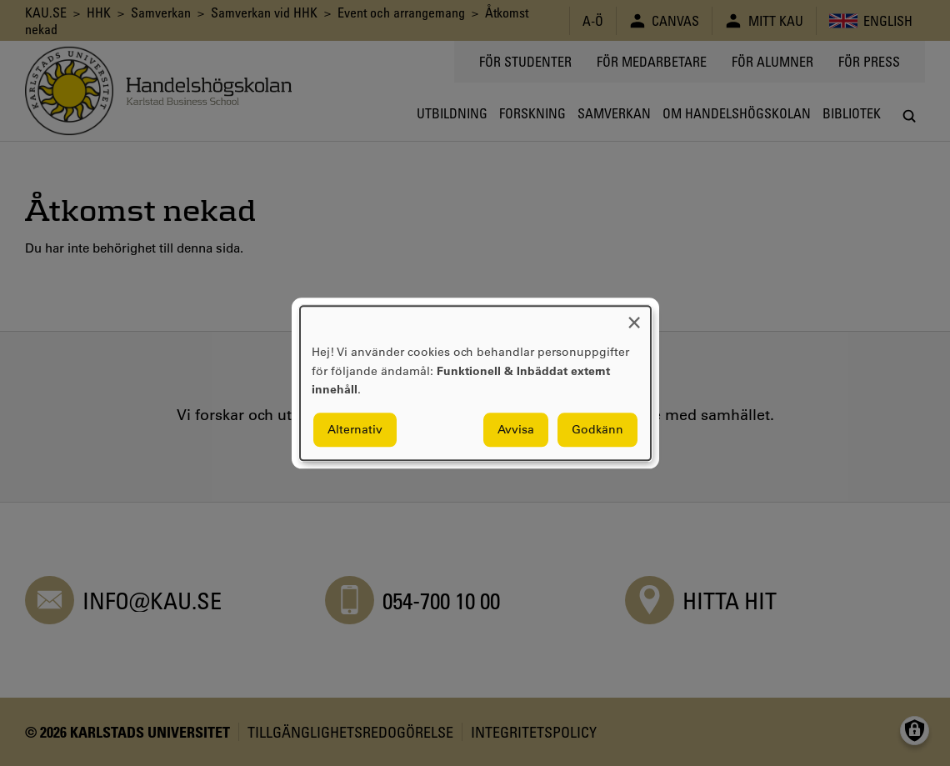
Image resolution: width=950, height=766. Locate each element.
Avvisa (516, 429)
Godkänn (597, 429)
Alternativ (355, 429)
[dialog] (475, 383)
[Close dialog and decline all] (634, 316)
